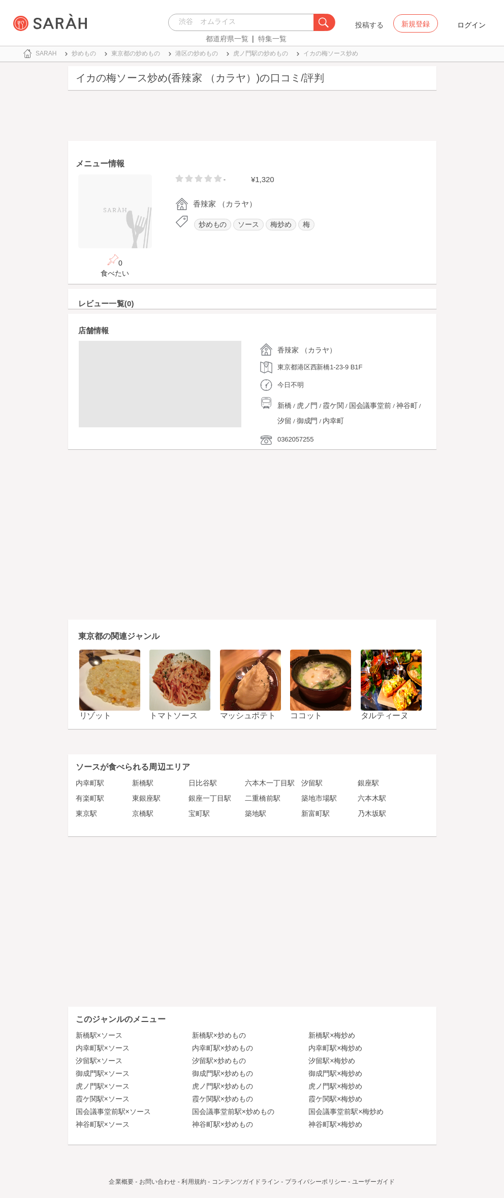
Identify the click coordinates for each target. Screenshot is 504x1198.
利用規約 (193, 1181)
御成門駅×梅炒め (335, 1073)
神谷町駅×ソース (103, 1124)
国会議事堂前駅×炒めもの (233, 1111)
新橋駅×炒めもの (219, 1035)
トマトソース (173, 715)
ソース (248, 224)
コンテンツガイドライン (245, 1181)
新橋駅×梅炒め (331, 1035)
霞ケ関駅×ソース (103, 1099)
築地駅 (255, 813)
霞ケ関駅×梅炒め (335, 1099)
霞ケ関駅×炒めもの (222, 1099)
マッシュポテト (248, 715)
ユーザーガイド (373, 1181)
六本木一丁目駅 (270, 783)
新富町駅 (315, 813)
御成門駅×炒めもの (222, 1073)
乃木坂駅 (372, 813)
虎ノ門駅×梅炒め (335, 1086)
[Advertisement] (252, 118)
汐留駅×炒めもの (219, 1061)
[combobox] (243, 22)
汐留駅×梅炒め (331, 1061)
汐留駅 (312, 783)
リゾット (95, 715)
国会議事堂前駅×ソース (113, 1111)
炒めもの (213, 224)
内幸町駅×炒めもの (222, 1048)
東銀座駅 (146, 798)
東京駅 (86, 813)
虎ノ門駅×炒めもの (222, 1086)
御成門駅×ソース (103, 1073)
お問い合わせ (157, 1181)
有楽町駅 (90, 798)
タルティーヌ (384, 715)
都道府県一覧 (227, 39)
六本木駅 (372, 798)
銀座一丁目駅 (209, 798)
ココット (306, 715)
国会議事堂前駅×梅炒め (346, 1111)
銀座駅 (368, 783)
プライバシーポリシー (315, 1181)
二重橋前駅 (262, 798)
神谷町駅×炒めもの (222, 1124)
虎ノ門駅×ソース (103, 1086)
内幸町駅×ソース (103, 1048)
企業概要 (121, 1181)
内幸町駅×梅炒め (335, 1048)
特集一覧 (272, 39)
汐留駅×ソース (99, 1061)
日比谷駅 (202, 783)
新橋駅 (142, 783)
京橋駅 (142, 813)
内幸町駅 (90, 783)
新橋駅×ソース (99, 1035)
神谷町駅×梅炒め (335, 1124)
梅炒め (281, 224)
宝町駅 (199, 813)
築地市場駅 (319, 798)
